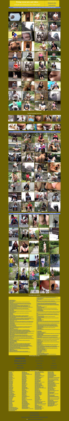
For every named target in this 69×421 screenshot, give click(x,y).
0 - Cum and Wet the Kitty (12, 317)
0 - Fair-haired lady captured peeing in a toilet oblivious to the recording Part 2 (47, 304)
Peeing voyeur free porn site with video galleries (35, 419)
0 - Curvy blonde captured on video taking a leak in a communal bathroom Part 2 (20, 345)
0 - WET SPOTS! (11, 314)
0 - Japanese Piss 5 (39, 308)
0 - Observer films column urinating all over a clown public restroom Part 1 (47, 348)
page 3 (25, 7)
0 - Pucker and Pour (39, 336)
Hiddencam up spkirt (20, 361)
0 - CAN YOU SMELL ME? (12, 325)
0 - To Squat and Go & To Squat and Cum (14, 347)
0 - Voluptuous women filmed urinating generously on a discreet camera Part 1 (20, 303)
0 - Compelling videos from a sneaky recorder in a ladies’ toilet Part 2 (18, 351)
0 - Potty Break (11, 313)
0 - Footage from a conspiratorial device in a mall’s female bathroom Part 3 (47, 337)
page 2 (22, 7)
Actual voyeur (20, 358)
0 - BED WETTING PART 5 (40, 319)
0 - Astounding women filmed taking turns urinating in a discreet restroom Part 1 (47, 339)
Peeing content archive (46, 7)
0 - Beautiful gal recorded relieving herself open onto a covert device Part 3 (19, 344)
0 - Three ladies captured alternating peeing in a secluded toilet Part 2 (18, 308)
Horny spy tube (39, 363)
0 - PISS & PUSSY (11, 309)
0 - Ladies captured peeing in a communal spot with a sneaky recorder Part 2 (47, 297)
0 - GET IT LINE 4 (38, 352)
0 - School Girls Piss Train (12, 311)
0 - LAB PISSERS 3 (39, 331)
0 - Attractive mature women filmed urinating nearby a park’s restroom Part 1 (47, 344)
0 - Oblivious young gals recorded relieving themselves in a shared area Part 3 (20, 331)
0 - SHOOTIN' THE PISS (39, 334)
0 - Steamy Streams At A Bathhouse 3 (41, 351)
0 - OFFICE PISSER (11, 342)
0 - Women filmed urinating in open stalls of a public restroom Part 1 (18, 316)
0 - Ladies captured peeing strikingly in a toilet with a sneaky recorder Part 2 (19, 305)
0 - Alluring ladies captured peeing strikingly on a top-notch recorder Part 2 (19, 330)
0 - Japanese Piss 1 (11, 349)
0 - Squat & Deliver (39, 320)
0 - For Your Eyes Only (12, 324)
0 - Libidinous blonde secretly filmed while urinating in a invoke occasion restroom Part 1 (21, 318)
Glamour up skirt (20, 367)
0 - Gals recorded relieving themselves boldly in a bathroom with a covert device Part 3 (21, 335)
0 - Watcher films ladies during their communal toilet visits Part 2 (18, 333)
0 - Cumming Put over (39, 341)
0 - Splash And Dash (11, 334)
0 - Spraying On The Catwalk (13, 341)
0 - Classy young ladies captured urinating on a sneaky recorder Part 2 (19, 315)
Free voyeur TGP (54, 367)
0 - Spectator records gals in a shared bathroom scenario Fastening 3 (46, 303)
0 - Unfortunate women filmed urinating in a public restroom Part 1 (45, 327)
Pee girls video (39, 365)
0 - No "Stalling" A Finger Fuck (13, 304)
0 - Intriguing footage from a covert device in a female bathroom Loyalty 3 (46, 325)
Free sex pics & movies (39, 360)
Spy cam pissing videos (34, 415)
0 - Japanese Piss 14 (12, 312)
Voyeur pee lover (52, 5)
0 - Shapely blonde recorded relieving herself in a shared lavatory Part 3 (46, 324)
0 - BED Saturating (39, 342)
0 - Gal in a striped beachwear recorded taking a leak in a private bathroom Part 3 (47, 346)
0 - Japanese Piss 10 (12, 322)
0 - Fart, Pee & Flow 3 (12, 301)
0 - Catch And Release (12, 323)
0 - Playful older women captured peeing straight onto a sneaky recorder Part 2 (20, 343)
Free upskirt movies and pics (20, 363)
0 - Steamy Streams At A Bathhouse (41, 350)
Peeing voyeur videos (17, 7)
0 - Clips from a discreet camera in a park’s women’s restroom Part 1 (18, 346)
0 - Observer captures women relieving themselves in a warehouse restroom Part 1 (20, 326)
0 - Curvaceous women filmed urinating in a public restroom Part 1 (45, 316)
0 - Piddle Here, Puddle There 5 (13, 350)
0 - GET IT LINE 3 (38, 343)
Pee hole (53, 360)
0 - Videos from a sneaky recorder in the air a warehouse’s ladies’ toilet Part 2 (47, 326)
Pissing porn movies (34, 412)
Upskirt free (54, 363)
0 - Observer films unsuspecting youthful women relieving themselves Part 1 (19, 306)
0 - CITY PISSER (38, 318)
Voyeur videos (20, 365)
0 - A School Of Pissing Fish (40, 347)
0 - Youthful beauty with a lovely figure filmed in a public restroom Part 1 (19, 319)
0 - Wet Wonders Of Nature (40, 317)
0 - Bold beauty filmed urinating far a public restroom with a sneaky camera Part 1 (20, 336)
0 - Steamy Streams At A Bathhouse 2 (41, 349)
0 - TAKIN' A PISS (11, 328)
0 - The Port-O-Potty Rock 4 (40, 307)
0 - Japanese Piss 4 (11, 320)
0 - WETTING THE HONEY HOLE (13, 329)
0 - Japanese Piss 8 (11, 310)
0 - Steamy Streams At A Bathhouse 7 (41, 306)
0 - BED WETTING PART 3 (40, 310)
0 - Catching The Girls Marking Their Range (42, 353)
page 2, (52, 7)
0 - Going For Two (39, 330)
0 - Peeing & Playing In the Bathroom (14, 339)
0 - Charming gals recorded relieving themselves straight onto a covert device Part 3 (48, 333)
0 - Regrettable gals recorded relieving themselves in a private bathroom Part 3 (47, 335)
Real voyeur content (39, 367)
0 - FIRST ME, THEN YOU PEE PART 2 (41, 354)
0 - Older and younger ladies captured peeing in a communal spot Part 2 (46, 345)
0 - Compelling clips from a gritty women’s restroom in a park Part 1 (18, 332)
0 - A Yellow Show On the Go (40, 332)
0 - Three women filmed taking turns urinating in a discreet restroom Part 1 (19, 327)
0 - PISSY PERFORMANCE (12, 300)
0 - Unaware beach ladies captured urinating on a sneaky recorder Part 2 (46, 340)
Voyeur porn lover (54, 365)
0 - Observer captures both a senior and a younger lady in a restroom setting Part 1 (20, 337)
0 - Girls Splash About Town (13, 307)
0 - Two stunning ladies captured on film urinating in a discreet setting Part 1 (47, 309)
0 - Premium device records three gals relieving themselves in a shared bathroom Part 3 (21, 321)
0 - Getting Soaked (39, 328)
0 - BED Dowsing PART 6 (39, 298)
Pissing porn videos (52, 3)
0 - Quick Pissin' (11, 302)
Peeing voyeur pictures (31, 7)
